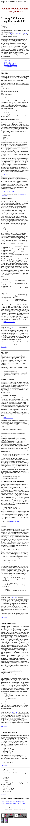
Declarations (7, 174)
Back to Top (4, 347)
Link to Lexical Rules (9, 322)
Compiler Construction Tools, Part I (13, 33)
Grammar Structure (14, 521)
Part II (25, 33)
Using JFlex (7, 60)
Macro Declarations (9, 191)
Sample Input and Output (10, 66)
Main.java (14, 712)
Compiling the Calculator (10, 65)
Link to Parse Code (8, 418)
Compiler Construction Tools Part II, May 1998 (13, 803)
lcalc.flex (14, 327)
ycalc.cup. (14, 597)
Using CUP (7, 62)
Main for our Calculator (10, 63)
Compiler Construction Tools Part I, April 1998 (13, 801)
